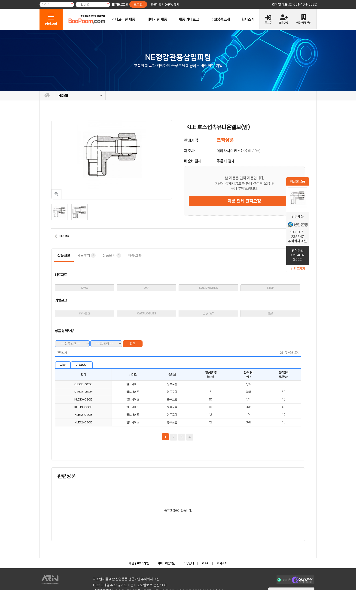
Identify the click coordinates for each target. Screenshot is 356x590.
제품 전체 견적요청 (244, 201)
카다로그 (84, 313)
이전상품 (64, 236)
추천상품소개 (220, 19)
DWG (84, 287)
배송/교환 (135, 255)
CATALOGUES (146, 313)
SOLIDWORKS (208, 287)
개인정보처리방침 (139, 563)
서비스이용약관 (166, 563)
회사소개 (247, 19)
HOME (63, 95)
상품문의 (112, 255)
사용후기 (86, 255)
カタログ (208, 313)
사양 (63, 364)
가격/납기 (82, 364)
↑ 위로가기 (297, 268)
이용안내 (189, 563)
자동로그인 (121, 4)
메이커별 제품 (157, 19)
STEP (270, 287)
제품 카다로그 (189, 19)
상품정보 (63, 255)
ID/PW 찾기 (171, 4)
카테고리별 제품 (123, 19)
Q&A (205, 563)
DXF (146, 287)
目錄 (270, 313)
